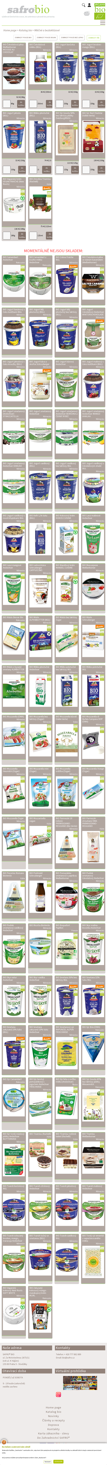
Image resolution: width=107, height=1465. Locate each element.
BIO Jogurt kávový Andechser (65, 362)
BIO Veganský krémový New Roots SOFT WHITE (12, 1290)
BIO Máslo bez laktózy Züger (66, 618)
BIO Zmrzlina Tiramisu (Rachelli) (40, 180)
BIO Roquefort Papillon (63, 926)
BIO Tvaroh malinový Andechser (92, 1187)
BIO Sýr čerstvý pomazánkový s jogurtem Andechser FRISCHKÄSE (39, 1083)
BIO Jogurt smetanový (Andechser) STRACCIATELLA (14, 414)
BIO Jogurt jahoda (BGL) (12, 114)
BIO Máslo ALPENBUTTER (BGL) (39, 618)
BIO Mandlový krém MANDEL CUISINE (65, 566)
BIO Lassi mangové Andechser (12, 566)
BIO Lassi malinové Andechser (91, 516)
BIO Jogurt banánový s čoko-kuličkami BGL (14, 310)
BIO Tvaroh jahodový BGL (66, 1187)
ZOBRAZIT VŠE (93, 38)
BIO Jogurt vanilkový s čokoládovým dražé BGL (93, 466)
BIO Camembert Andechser (10, 258)
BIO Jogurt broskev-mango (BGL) (92, 45)
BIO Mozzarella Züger (13, 818)
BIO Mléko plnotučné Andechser (39, 668)
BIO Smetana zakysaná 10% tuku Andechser (38, 1029)
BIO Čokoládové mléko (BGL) (37, 45)
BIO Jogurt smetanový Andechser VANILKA (14, 464)
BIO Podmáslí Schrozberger (36, 874)
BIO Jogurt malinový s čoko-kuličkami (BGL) (93, 362)
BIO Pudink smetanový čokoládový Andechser (93, 875)
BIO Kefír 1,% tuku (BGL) (38, 516)
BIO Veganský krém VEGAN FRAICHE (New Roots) (13, 181)
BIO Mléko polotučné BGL (92, 668)
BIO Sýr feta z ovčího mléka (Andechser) (66, 1080)
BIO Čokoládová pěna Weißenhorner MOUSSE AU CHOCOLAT (13, 48)
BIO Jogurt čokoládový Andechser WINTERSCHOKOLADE (93, 312)
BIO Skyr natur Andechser (10, 978)
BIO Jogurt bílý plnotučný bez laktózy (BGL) (66, 312)
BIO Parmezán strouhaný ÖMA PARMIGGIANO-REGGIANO (89, 822)
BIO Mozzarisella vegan (37, 819)
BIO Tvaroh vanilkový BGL (66, 1236)
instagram (80, 1394)
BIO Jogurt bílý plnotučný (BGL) (37, 310)
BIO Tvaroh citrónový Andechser (39, 1187)
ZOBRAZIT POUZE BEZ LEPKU (72, 37)
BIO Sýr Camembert (12, 1079)
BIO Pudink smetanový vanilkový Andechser (13, 928)
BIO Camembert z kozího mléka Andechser (37, 260)
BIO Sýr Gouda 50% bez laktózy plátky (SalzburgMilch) (65, 115)
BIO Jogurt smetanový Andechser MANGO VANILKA (93, 414)
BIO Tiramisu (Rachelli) (40, 1134)
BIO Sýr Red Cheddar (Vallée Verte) (92, 114)
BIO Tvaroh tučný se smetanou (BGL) (39, 1236)
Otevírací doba (14, 1371)
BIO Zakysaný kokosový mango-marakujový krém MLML (38, 1292)
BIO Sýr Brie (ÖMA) (91, 1027)
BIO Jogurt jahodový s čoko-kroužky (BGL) (13, 362)
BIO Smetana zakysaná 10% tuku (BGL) (12, 1029)
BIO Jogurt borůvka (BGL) (65, 45)
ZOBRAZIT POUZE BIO (23, 37)
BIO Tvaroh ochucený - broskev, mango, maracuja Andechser (13, 1238)
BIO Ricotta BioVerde (39, 925)
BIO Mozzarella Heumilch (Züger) (11, 769)
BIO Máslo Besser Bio (13, 617)
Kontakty (63, 1347)
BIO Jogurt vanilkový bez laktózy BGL (66, 464)
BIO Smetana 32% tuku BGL (91, 978)
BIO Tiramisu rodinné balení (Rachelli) (66, 1135)
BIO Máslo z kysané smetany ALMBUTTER (13, 668)
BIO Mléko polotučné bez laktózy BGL (66, 668)
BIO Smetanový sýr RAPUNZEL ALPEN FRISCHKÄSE (65, 1029)
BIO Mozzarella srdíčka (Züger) (63, 769)
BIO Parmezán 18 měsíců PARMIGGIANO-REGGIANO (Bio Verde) (66, 822)
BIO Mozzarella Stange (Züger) (93, 769)
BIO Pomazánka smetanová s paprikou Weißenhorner (66, 875)
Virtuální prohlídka (71, 1371)
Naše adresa (12, 1347)
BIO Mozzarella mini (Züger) (38, 769)
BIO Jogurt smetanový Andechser (40, 412)
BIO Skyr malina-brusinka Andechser (91, 926)
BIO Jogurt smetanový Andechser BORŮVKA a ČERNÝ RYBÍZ (67, 414)
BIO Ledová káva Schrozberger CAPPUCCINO (37, 567)
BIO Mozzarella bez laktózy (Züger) (38, 717)
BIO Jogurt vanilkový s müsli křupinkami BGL (14, 516)
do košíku (21, 104)
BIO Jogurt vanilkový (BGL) (39, 464)
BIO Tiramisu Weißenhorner (88, 1135)
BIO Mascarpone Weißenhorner (90, 566)
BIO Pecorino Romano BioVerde (13, 874)
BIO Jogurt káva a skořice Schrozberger (39, 362)
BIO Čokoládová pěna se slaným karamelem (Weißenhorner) (92, 260)
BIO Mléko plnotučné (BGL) (39, 114)
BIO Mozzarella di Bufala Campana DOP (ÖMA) (92, 719)
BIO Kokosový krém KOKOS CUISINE (65, 516)
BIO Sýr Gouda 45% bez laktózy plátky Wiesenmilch (91, 1082)
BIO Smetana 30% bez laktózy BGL (66, 978)
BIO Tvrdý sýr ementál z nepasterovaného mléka (93, 1238)
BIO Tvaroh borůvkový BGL (13, 1187)
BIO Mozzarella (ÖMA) (13, 716)
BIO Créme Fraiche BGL (64, 258)
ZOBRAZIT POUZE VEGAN (46, 37)
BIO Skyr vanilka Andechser (37, 978)
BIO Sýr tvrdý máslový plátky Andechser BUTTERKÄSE (13, 1136)
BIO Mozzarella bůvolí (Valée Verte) (66, 717)
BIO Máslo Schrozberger (88, 618)
